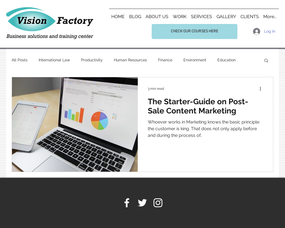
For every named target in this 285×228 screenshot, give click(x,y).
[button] (266, 61)
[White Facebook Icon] (127, 203)
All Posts (20, 60)
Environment (194, 60)
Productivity (92, 60)
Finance (165, 60)
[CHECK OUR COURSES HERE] (194, 31)
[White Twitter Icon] (142, 203)
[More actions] (262, 88)
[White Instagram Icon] (158, 203)
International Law (54, 60)
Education (226, 60)
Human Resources (130, 60)
